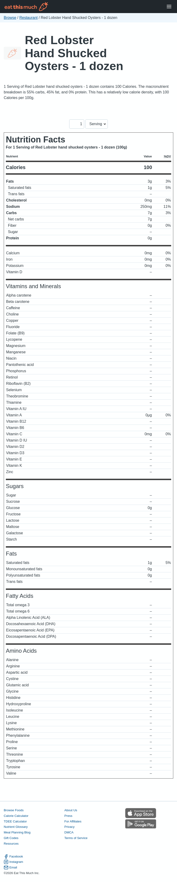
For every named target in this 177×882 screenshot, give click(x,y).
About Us (70, 810)
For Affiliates (72, 821)
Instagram (13, 862)
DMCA (68, 832)
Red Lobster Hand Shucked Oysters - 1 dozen (74, 53)
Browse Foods (14, 810)
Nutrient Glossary (16, 827)
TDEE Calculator (15, 821)
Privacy (69, 827)
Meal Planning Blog (17, 832)
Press (68, 816)
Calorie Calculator (16, 816)
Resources (11, 843)
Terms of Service (75, 838)
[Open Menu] (169, 7)
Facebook (13, 856)
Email (10, 867)
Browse (10, 18)
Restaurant (28, 18)
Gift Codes (11, 838)
